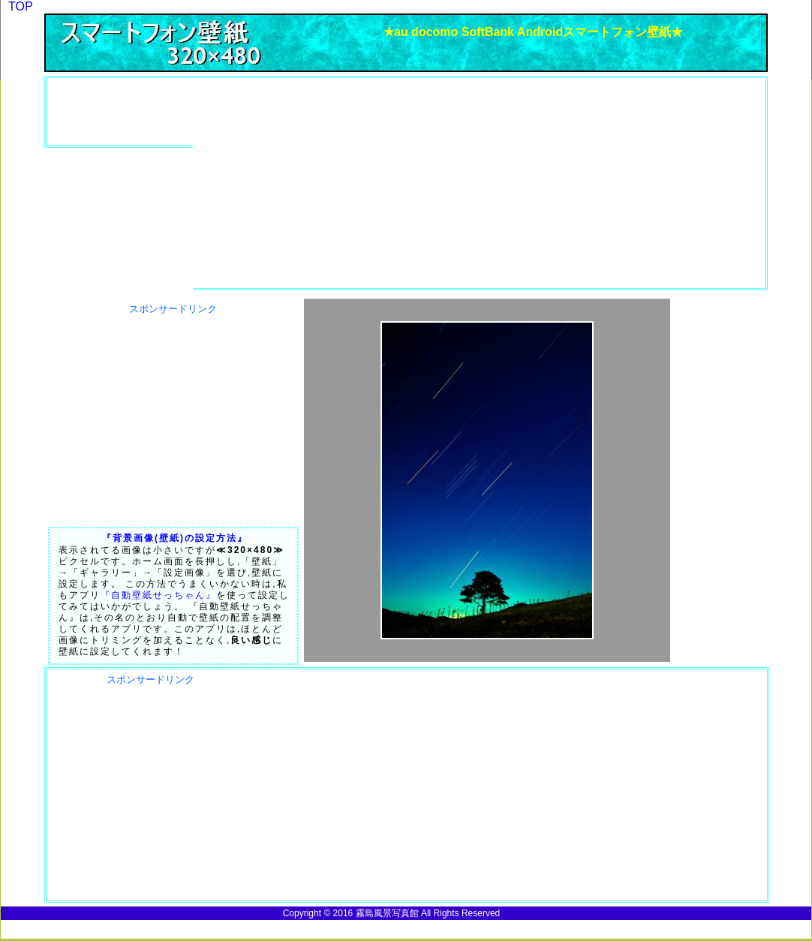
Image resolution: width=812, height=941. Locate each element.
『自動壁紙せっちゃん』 (158, 595)
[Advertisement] (133, 112)
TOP (20, 6)
